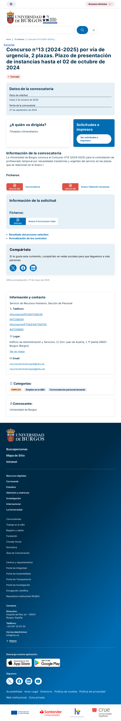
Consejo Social (13, 541)
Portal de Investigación (18, 585)
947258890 (17, 329)
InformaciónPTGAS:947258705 (28, 324)
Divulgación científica (17, 590)
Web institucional (16, 697)
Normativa (11, 547)
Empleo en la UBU (35, 389)
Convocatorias (13, 519)
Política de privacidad (92, 691)
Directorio (46, 691)
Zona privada (37, 697)
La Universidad (14, 509)
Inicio (8, 39)
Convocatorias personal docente (67, 389)
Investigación (13, 498)
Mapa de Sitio (15, 455)
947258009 (17, 319)
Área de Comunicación (17, 553)
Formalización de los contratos (28, 238)
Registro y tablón (15, 530)
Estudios (11, 487)
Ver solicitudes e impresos (89, 139)
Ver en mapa (17, 351)
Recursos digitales (16, 475)
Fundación (11, 536)
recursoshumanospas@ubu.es (27, 369)
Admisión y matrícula (17, 492)
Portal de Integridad (16, 568)
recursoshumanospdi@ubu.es (27, 364)
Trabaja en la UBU (15, 524)
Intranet (11, 461)
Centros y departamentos (19, 562)
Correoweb (12, 481)
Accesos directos (97, 4)
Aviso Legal (31, 691)
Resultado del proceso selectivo (29, 234)
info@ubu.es (12, 635)
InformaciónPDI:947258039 (26, 314)
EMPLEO (16, 389)
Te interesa (19, 39)
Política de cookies (66, 691)
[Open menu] (94, 30)
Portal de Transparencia (18, 579)
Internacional (13, 504)
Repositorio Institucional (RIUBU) (23, 596)
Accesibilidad (14, 691)
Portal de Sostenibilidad (18, 573)
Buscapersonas (16, 449)
